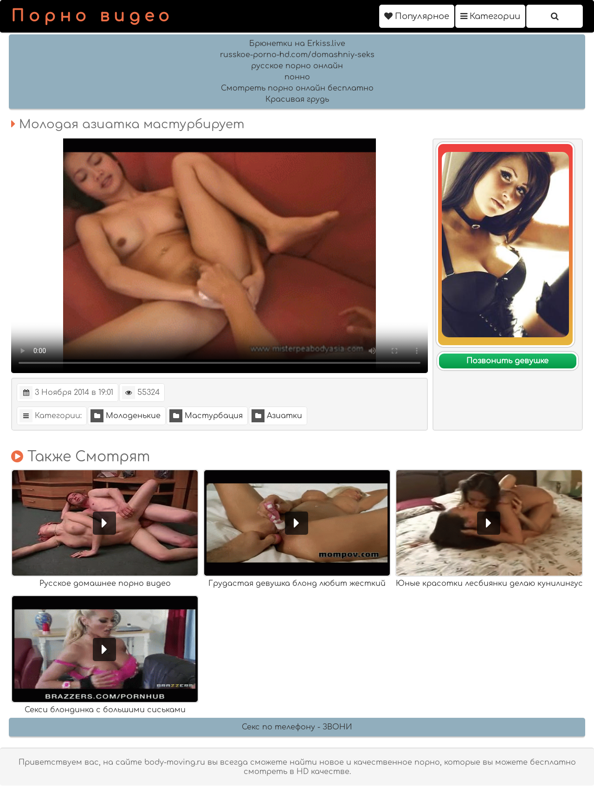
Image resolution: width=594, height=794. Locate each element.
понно (297, 77)
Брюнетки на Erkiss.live (297, 43)
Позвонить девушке (507, 361)
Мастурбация (206, 415)
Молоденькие (125, 415)
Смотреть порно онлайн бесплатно (297, 88)
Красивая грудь (297, 99)
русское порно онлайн (297, 66)
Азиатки (277, 415)
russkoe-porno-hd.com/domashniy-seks (297, 55)
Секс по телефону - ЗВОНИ (297, 727)
